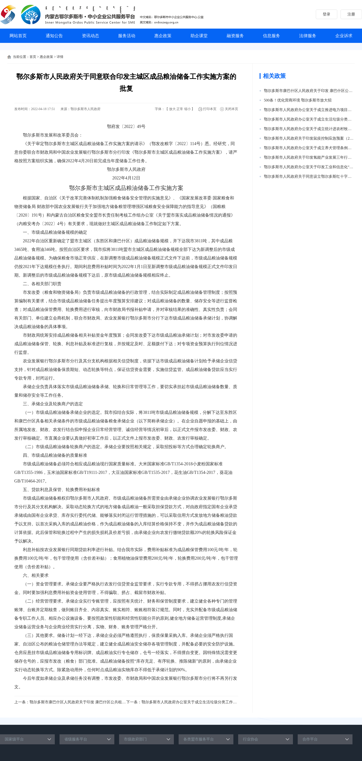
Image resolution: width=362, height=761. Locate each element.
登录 (326, 14)
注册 (351, 14)
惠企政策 (162, 35)
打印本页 (209, 109)
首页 (33, 57)
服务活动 (126, 35)
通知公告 (54, 35)
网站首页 (18, 35)
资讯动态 (90, 35)
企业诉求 (343, 35)
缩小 (187, 109)
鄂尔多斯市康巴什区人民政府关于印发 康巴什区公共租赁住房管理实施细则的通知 (99, 702)
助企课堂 (199, 35)
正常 (179, 109)
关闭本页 (231, 109)
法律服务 (307, 35)
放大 (172, 109)
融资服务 (235, 35)
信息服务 (271, 35)
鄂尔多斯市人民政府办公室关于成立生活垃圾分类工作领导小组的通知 (200, 702)
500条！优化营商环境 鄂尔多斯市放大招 (298, 100)
